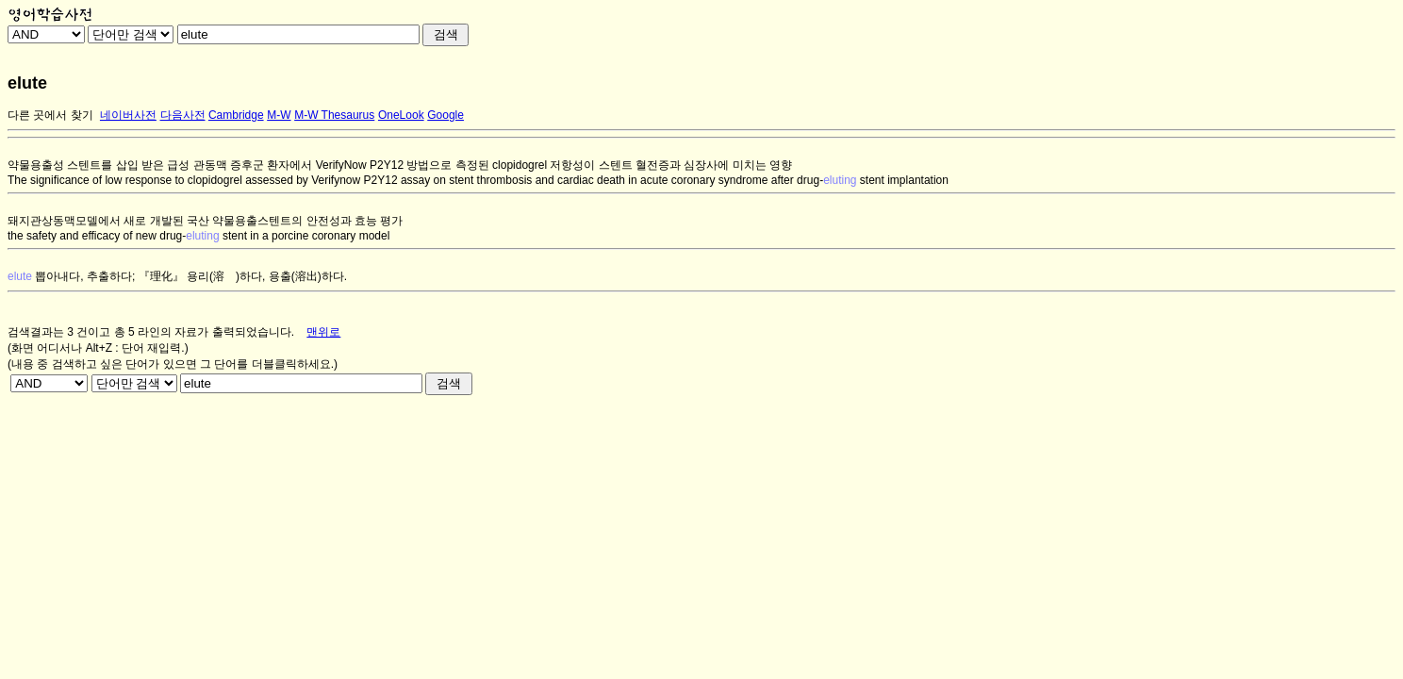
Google (445, 115)
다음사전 (183, 115)
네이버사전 (128, 115)
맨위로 (323, 332)
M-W (278, 115)
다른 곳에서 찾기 (50, 115)
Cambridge (236, 115)
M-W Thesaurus (334, 115)
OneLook (401, 115)
